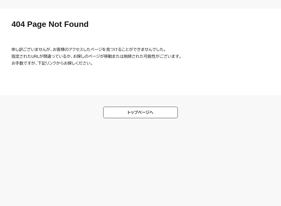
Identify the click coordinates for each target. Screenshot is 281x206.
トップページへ (141, 112)
